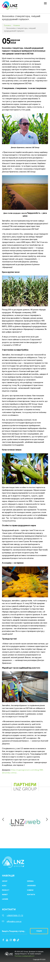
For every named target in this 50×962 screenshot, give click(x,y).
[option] (25, 822)
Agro (4, 886)
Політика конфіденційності (24, 956)
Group (4, 881)
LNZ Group (9, 6)
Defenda (30, 881)
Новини (30, 890)
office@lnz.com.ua (14, 921)
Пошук (39, 931)
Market (5, 894)
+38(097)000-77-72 (15, 916)
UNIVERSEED (31, 886)
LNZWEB (5, 899)
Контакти (31, 894)
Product (5, 890)
